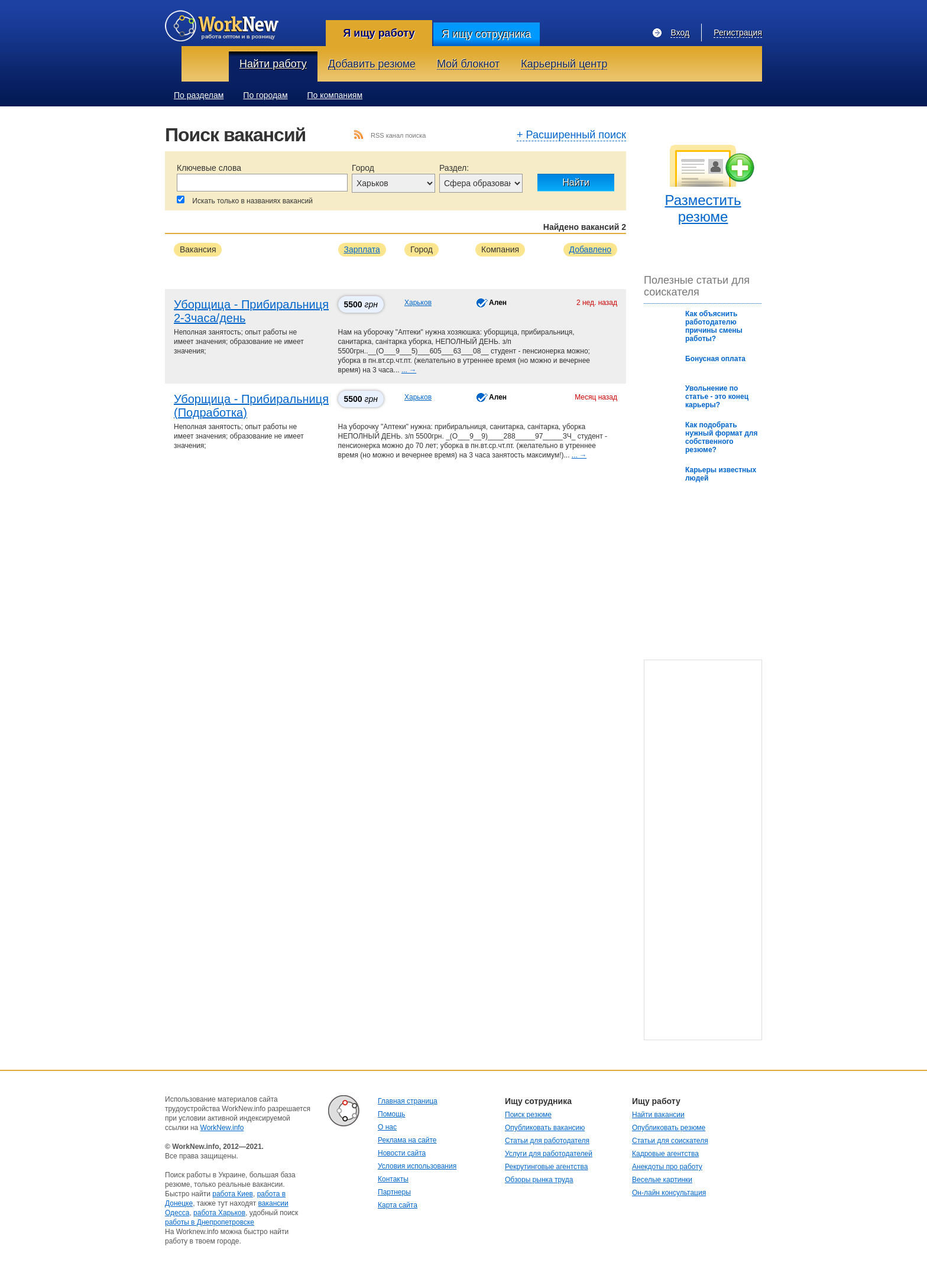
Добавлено (590, 249)
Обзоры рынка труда (539, 1180)
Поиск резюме (528, 1115)
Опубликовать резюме (668, 1128)
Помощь (391, 1114)
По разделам (198, 95)
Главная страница (407, 1101)
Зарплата (362, 249)
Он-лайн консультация (669, 1193)
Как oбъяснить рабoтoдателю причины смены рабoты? (714, 326)
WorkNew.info (222, 1128)
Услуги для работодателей (548, 1154)
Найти (575, 182)
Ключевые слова (209, 168)
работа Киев (232, 1194)
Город (363, 168)
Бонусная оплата (715, 359)
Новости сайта (402, 1153)
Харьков (418, 302)
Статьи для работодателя (547, 1141)
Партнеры (394, 1192)
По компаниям (335, 95)
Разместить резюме (703, 208)
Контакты (393, 1179)
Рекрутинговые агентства (546, 1167)
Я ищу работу (378, 33)
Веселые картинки (662, 1180)
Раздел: (454, 168)
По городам (265, 95)
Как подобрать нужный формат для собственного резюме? (721, 437)
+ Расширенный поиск (571, 135)
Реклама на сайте (407, 1140)
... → (408, 370)
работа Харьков (219, 1213)
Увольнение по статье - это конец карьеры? (716, 396)
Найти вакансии (658, 1115)
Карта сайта (397, 1205)
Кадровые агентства (665, 1154)
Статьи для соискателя (670, 1141)
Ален (498, 302)
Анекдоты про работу (667, 1167)
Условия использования (417, 1166)
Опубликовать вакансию (545, 1128)
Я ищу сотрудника (486, 34)
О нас (387, 1127)
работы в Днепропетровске (209, 1222)
